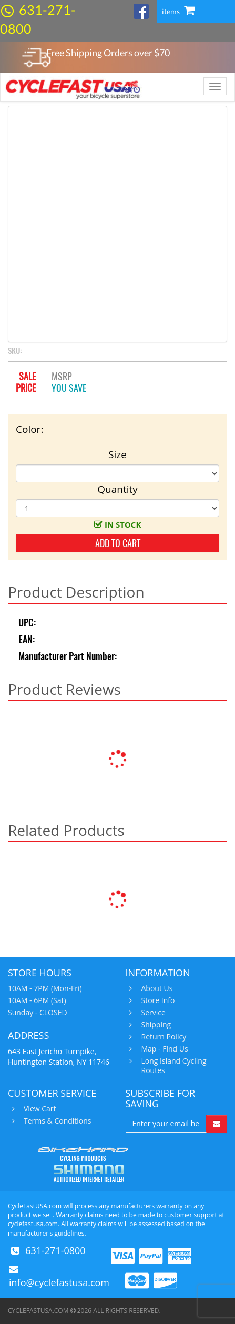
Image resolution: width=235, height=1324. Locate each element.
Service (152, 1012)
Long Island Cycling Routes (173, 1065)
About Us (156, 988)
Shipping (155, 1024)
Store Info (157, 1000)
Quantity (117, 489)
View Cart (38, 1109)
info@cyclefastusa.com (59, 1282)
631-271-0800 (55, 1250)
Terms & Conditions (56, 1121)
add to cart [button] (117, 543)
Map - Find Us (163, 1049)
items (178, 11)
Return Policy (163, 1037)
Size (117, 454)
